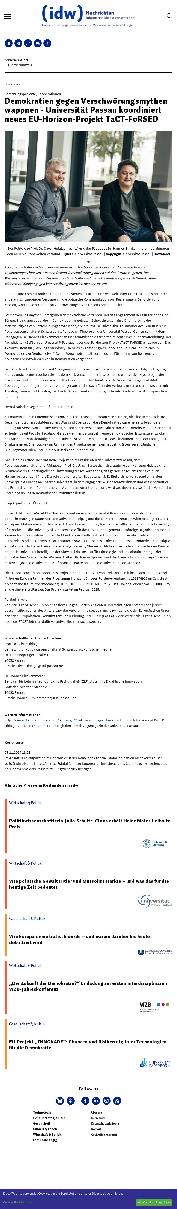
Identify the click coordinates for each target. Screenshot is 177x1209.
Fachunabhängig (45, 1140)
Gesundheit (41, 1123)
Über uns (96, 1112)
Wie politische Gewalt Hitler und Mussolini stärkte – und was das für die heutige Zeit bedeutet (89, 884)
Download (162, 253)
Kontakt (96, 1129)
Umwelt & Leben (45, 1129)
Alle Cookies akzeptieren (154, 1202)
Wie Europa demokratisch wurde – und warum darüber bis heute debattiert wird (79, 939)
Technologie (42, 1112)
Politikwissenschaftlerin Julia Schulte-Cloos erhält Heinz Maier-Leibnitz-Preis (90, 823)
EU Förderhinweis (18, 65)
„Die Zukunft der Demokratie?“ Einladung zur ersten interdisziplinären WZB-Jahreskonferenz (88, 986)
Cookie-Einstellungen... (19, 1202)
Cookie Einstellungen (104, 1134)
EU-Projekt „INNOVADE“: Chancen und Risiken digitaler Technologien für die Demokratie (88, 1044)
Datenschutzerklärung (105, 1123)
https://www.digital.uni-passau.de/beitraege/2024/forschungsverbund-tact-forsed (69, 720)
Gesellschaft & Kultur (49, 1118)
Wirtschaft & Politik (47, 1134)
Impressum (98, 1118)
